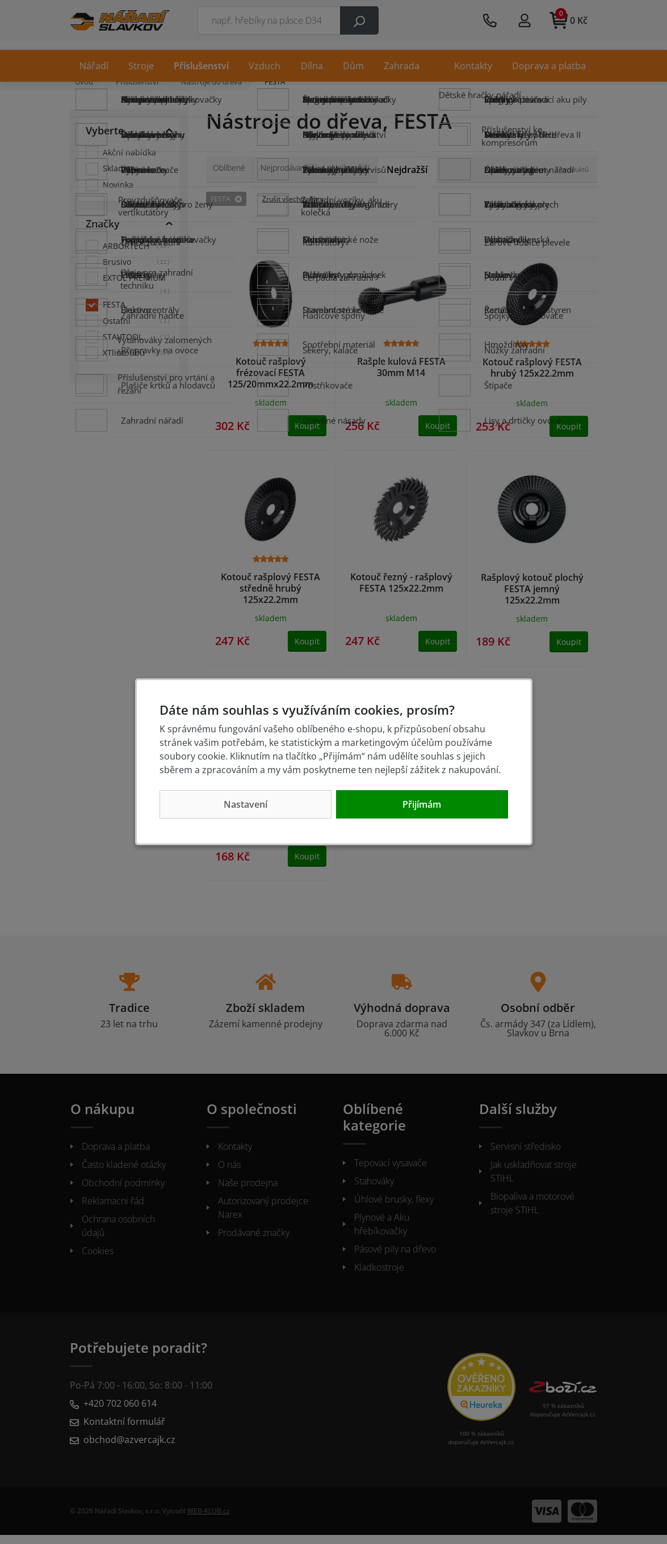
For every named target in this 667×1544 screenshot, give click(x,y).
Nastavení (245, 804)
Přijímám (421, 804)
